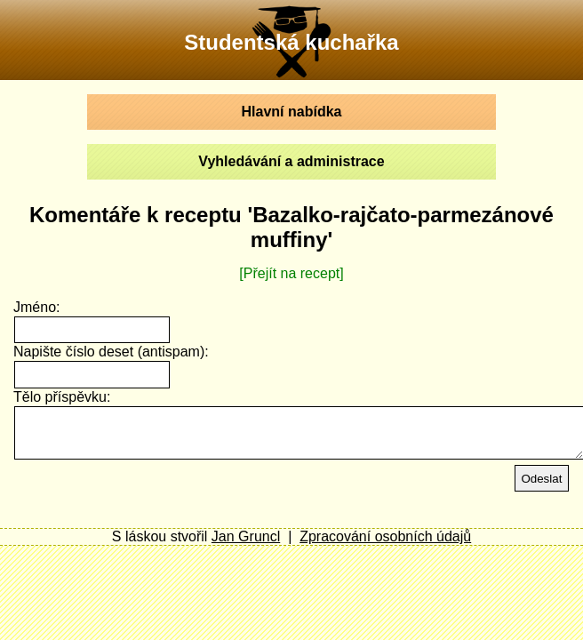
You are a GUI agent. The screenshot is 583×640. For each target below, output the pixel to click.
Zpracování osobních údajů (385, 536)
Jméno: (36, 307)
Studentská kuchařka (291, 42)
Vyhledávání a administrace (291, 161)
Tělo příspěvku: (61, 396)
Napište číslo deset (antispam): (111, 351)
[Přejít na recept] (291, 273)
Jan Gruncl (246, 536)
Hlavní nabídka (292, 111)
